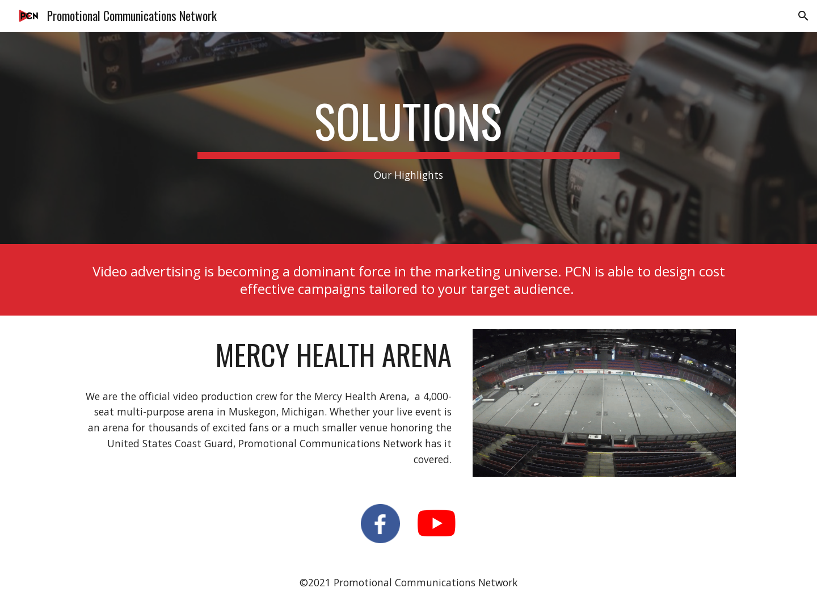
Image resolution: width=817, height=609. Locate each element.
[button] (803, 16)
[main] (408, 138)
